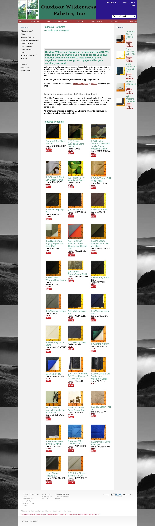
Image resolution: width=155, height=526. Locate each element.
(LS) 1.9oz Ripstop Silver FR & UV (77, 474)
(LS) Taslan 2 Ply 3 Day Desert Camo (55, 178)
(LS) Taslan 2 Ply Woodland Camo (76, 179)
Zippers (23, 52)
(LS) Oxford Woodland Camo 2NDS (76, 144)
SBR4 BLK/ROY (53, 374)
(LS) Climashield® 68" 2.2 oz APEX (54, 442)
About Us (35, 21)
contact (94, 84)
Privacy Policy (27, 501)
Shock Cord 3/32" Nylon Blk (131, 51)
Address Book (25, 70)
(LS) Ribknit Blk (75, 209)
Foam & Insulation (27, 43)
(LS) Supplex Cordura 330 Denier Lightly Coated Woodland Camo (100, 145)
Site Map (25, 505)
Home (20, 21)
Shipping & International (57, 21)
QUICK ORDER (97, 21)
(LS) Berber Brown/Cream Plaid (77, 273)
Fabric (23, 34)
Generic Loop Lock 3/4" (131, 84)
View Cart (114, 21)
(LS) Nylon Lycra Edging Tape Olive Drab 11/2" (54, 243)
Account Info (25, 67)
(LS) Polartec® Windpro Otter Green (56, 278)
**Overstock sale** (27, 31)
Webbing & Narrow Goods (30, 40)
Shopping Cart (111, 2)
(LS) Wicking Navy (77, 342)
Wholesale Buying (28, 498)
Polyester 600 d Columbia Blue (75, 442)
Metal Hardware (26, 46)
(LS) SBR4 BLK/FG (100, 344)
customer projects (80, 84)
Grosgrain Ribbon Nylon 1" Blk (130, 35)
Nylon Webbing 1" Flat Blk (130, 99)
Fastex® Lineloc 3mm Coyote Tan (76, 408)
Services (24, 58)
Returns (57, 498)
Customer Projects (28, 503)
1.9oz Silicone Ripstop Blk (52, 474)
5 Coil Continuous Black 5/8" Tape (131, 68)
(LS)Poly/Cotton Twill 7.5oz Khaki (101, 179)
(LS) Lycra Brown (99, 209)
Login (133, 5)
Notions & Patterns (27, 37)
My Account (132, 21)
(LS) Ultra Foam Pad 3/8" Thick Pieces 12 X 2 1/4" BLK (78, 376)
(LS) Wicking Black (100, 277)
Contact (79, 21)
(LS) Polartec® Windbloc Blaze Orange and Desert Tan (77, 245)
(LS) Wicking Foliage (56, 311)
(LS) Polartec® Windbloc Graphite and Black (99, 243)
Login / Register (47, 496)
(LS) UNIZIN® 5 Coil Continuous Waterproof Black (100, 376)
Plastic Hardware (26, 49)
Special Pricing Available (129, 44)
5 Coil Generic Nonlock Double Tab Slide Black (55, 410)
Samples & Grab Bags (28, 55)
